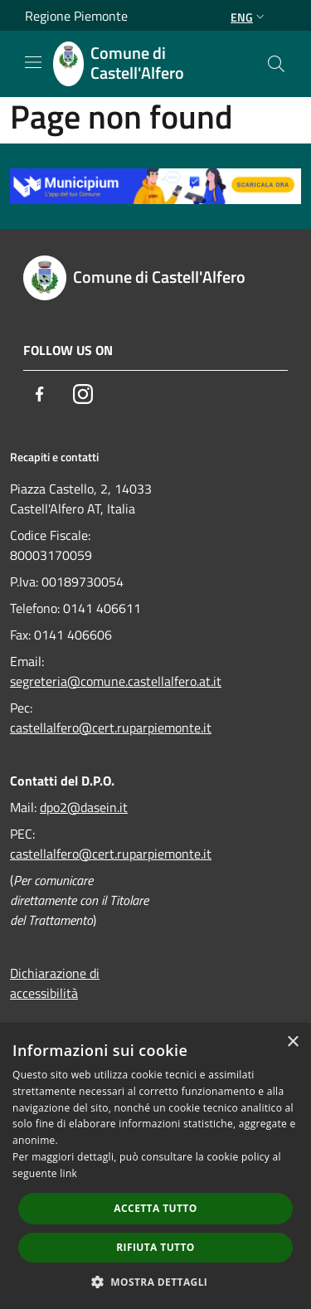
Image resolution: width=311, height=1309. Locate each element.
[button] (156, 1281)
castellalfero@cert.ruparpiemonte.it (110, 727)
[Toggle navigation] (33, 62)
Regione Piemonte (76, 16)
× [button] (292, 1042)
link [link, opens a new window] (68, 1173)
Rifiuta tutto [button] (155, 1247)
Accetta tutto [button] (155, 1208)
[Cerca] (276, 64)
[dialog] (155, 1166)
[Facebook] (39, 394)
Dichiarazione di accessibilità (55, 983)
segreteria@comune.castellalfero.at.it (115, 681)
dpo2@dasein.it (84, 807)
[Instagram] (83, 394)
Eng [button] (249, 17)
